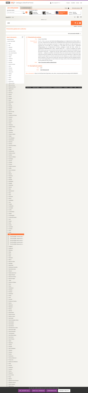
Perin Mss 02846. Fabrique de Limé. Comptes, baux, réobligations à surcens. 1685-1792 (17, 244)
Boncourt (11, 92)
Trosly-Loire (11, 359)
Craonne (10, 164)
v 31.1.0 (79, 87)
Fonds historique (10, 39)
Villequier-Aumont (12, 382)
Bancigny (10, 62)
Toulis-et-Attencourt (12, 357)
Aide (81, 2)
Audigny (10, 60)
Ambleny (11, 49)
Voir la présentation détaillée (73, 33)
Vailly (10, 363)
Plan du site (29, 87)
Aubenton (11, 58)
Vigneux (10, 378)
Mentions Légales (36, 87)
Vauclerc (10, 365)
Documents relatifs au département (48, 62)
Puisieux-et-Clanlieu (12, 301)
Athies (10, 56)
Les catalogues (12, 8)
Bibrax (10, 79)
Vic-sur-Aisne (11, 374)
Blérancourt (11, 88)
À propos (68, 2)
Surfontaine (11, 356)
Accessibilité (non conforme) (46, 87)
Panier (67, 8)
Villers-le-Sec (11, 386)
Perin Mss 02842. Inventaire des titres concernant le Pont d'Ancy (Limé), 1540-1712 (17, 236)
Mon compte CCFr (56, 2)
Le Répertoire (26, 8)
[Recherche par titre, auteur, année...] (14, 12)
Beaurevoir (11, 71)
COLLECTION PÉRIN (11, 41)
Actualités (73, 2)
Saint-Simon (11, 337)
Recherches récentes (77, 8)
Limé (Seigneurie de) (44, 69)
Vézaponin (11, 373)
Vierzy (10, 376)
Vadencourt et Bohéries (13, 361)
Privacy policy (64, 390)
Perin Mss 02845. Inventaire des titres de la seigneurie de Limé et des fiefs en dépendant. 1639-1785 (17, 242)
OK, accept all (24, 390)
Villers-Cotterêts (12, 384)
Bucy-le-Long (11, 111)
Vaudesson (11, 367)
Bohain (10, 90)
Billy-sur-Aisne (12, 83)
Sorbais (10, 354)
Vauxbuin (10, 369)
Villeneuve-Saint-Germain (14, 380)
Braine (10, 96)
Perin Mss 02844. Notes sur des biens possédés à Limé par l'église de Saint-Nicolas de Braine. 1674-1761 (17, 240)
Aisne (39, 62)
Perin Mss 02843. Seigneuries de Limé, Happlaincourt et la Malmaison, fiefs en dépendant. (17, 238)
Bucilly (10, 109)
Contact (77, 2)
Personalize (52, 390)
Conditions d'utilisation (58, 87)
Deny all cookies (38, 390)
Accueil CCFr (8, 17)
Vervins (10, 371)
